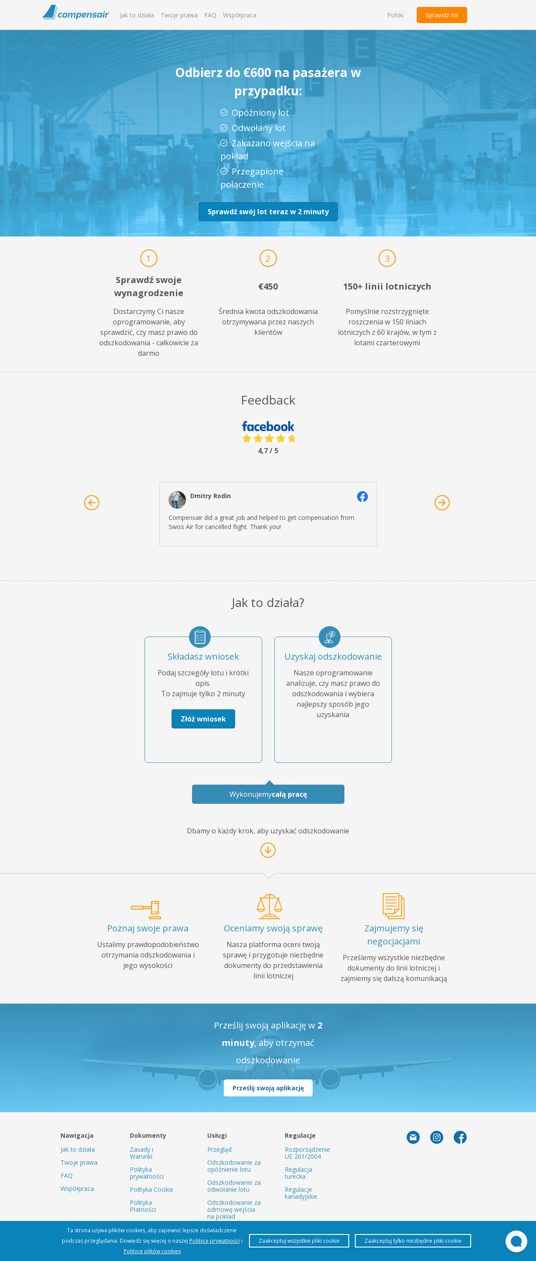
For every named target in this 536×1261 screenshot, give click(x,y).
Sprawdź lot (441, 15)
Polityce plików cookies (152, 1251)
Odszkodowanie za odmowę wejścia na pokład (234, 1209)
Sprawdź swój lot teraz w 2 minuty (268, 211)
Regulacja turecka (298, 1172)
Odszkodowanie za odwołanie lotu (234, 1186)
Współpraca (239, 15)
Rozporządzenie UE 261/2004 (307, 1152)
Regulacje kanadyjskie (301, 1192)
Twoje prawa (179, 15)
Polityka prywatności (147, 1172)
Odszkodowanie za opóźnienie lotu (234, 1165)
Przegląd (219, 1149)
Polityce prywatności (214, 1240)
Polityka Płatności (143, 1206)
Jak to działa (137, 15)
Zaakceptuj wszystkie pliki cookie (299, 1240)
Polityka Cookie (151, 1189)
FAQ (210, 15)
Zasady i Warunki (141, 1152)
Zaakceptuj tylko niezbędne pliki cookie (413, 1240)
